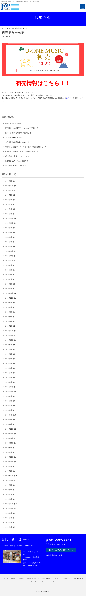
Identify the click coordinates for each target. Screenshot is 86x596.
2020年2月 (9, 424)
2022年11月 (9, 298)
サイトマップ (35, 581)
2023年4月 (9, 274)
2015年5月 (9, 522)
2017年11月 (9, 462)
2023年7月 (9, 270)
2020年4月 (9, 415)
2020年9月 (9, 396)
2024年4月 (9, 232)
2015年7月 (9, 518)
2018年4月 (9, 452)
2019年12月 (9, 429)
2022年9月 (9, 303)
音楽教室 (21, 578)
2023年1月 (9, 289)
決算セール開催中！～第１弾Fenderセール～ (22, 151)
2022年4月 (9, 317)
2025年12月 (9, 186)
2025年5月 (9, 204)
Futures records (78, 578)
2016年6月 (9, 490)
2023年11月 (9, 256)
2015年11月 (9, 508)
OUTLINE (56, 578)
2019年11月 (9, 434)
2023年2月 (9, 284)
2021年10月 (9, 340)
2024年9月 (9, 228)
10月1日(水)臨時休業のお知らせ (17, 142)
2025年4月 (9, 209)
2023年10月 (9, 260)
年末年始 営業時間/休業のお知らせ (18, 133)
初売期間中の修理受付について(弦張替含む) (21, 128)
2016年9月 (9, 485)
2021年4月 (9, 368)
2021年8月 (9, 349)
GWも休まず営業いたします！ (16, 165)
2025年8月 (9, 200)
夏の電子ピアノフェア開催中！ (16, 161)
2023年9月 (9, 265)
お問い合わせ (46, 578)
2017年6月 (9, 466)
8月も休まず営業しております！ (17, 156)
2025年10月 (9, 190)
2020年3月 (9, 419)
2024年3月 (9, 237)
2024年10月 (9, 223)
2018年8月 (9, 448)
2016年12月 (9, 476)
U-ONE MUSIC (45, 591)
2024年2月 (9, 242)
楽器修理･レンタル (33, 578)
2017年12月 (9, 457)
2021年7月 (9, 354)
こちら (68, 98)
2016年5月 (9, 494)
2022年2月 (9, 321)
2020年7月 (9, 405)
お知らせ (11, 28)
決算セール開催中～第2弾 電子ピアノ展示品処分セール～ (26, 147)
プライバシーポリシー (48, 581)
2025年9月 (9, 195)
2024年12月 (9, 218)
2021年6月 (9, 359)
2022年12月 (9, 293)
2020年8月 (9, 401)
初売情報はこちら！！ (43, 83)
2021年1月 (9, 382)
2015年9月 (9, 513)
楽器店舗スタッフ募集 (13, 123)
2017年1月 (9, 471)
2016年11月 (9, 480)
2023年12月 (9, 251)
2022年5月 (9, 312)
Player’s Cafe (66, 578)
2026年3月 (9, 181)
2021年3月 (9, 373)
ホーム (4, 28)
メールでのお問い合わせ (60, 550)
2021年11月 (9, 335)
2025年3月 (9, 214)
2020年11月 (9, 391)
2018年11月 (9, 443)
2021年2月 (9, 377)
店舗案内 (13, 578)
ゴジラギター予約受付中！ (15, 137)
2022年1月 (9, 326)
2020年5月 (9, 410)
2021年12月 (9, 331)
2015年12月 (9, 504)
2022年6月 (9, 307)
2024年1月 (9, 246)
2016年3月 (9, 499)
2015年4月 (9, 527)
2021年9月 (9, 345)
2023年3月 (9, 279)
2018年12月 (9, 438)
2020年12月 (9, 387)
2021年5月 (9, 363)
